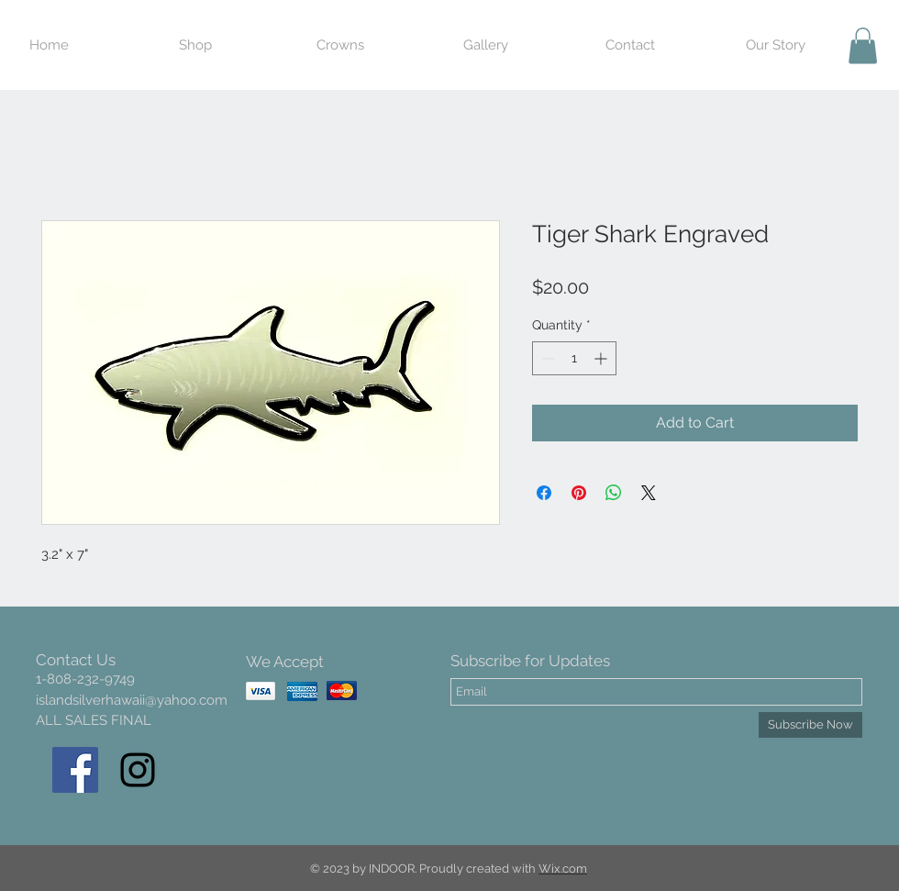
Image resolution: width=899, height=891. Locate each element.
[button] (863, 45)
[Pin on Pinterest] (579, 493)
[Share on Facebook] (544, 493)
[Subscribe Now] (810, 725)
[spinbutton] (574, 358)
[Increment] (602, 358)
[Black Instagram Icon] (138, 770)
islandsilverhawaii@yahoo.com (132, 700)
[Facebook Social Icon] (75, 770)
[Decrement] (546, 358)
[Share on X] (649, 493)
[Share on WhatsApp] (614, 493)
